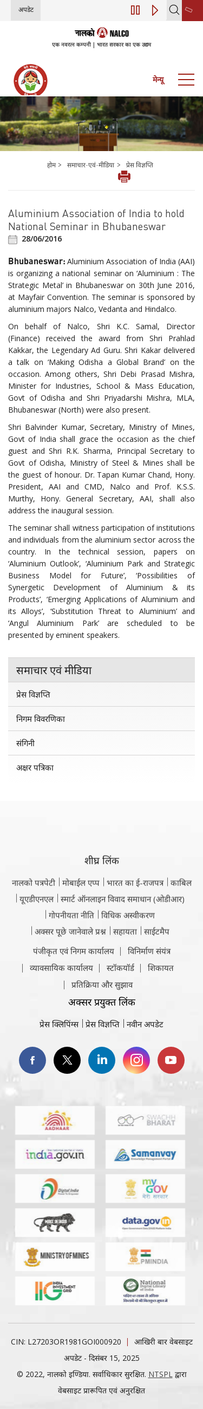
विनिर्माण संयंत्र (149, 972)
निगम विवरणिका (40, 718)
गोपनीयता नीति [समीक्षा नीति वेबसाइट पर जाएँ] (71, 949)
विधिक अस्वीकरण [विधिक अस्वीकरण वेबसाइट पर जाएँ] (128, 949)
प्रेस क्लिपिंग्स (59, 1024)
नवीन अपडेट (145, 1024)
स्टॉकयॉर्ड (120, 988)
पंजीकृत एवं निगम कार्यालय (73, 972)
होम (52, 165)
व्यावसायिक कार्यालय (61, 988)
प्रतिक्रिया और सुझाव (102, 1005)
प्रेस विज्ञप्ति (139, 165)
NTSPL (160, 1374)
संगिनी (25, 743)
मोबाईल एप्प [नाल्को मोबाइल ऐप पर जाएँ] (81, 917)
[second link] (192, 10)
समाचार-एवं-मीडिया (90, 165)
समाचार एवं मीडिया (53, 670)
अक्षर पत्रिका (35, 767)
